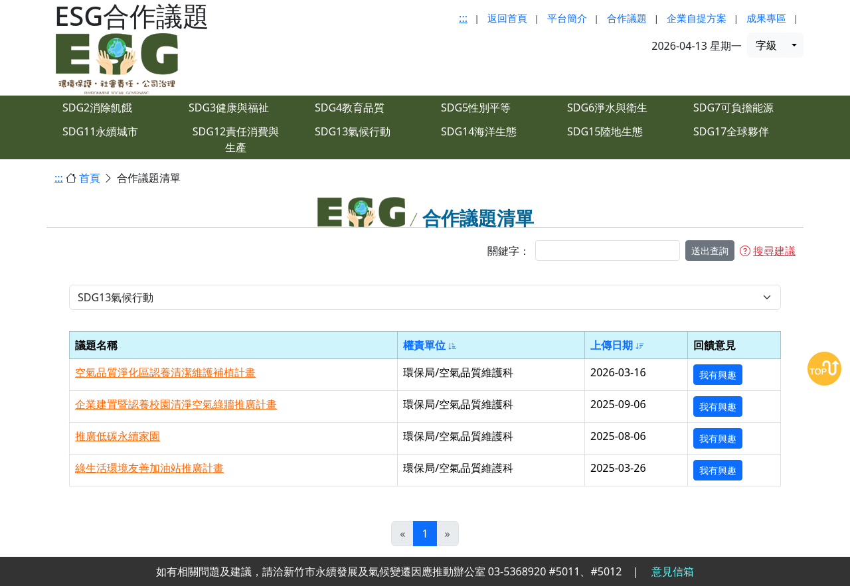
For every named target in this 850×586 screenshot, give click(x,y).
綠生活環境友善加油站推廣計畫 (149, 468)
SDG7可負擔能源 (733, 107)
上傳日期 (617, 345)
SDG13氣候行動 (352, 131)
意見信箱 (672, 571)
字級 (766, 45)
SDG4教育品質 (349, 107)
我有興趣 (717, 374)
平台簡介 (567, 18)
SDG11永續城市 (100, 131)
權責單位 (430, 345)
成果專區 (766, 18)
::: (463, 18)
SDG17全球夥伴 (731, 131)
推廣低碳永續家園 (117, 436)
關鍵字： (508, 251)
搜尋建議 (768, 251)
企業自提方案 (696, 18)
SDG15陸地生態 (605, 131)
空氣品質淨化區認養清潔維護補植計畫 (165, 372)
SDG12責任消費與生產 (236, 139)
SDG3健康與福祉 (229, 107)
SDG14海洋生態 (479, 131)
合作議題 (627, 18)
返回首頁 (507, 18)
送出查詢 (709, 250)
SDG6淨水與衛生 (607, 107)
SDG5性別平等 (476, 107)
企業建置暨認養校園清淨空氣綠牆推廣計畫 (176, 404)
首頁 (89, 178)
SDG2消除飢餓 (97, 107)
